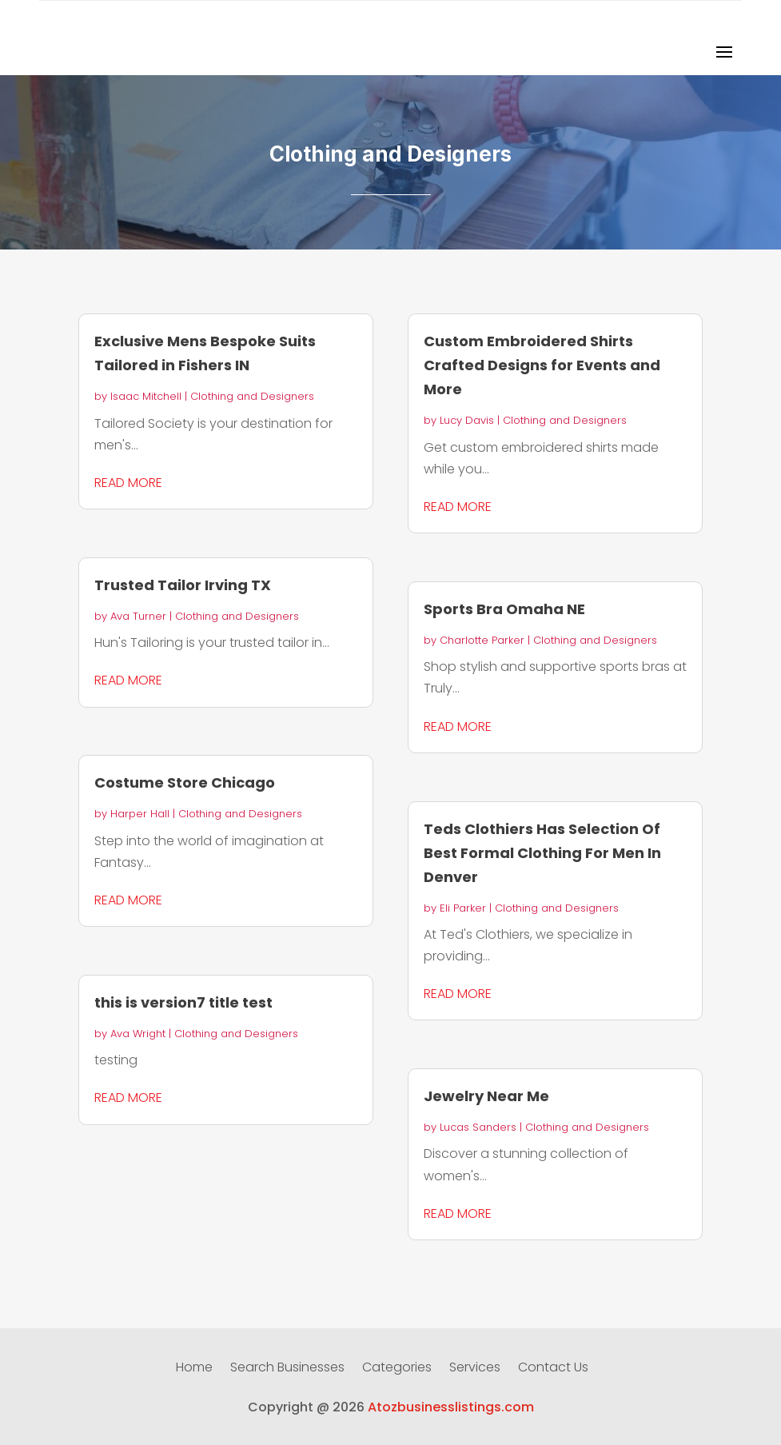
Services (474, 1369)
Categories (397, 1369)
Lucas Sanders (478, 1127)
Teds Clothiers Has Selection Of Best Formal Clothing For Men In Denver (542, 853)
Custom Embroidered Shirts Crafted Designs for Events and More (542, 365)
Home (194, 1369)
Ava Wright (137, 1033)
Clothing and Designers (252, 396)
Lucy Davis (467, 420)
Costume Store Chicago (184, 782)
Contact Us (553, 1369)
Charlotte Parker (482, 640)
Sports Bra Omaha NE (504, 609)
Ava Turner (138, 616)
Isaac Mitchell (145, 396)
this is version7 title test (183, 1002)
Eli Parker (463, 908)
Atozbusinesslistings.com (451, 1407)
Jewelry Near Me (486, 1096)
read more (128, 482)
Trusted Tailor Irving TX (182, 585)
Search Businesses (287, 1369)
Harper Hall (139, 813)
